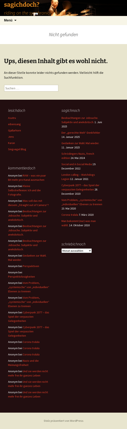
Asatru (12, 118)
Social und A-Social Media (76, 164)
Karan (11, 143)
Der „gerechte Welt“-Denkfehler (80, 132)
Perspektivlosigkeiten (21, 276)
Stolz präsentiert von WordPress (63, 421)
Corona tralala (69, 215)
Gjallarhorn (14, 130)
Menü (8, 20)
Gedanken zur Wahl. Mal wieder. (80, 143)
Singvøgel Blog (17, 149)
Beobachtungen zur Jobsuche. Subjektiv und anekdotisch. (27, 215)
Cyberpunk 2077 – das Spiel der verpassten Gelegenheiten (28, 317)
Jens (11, 136)
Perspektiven (31, 266)
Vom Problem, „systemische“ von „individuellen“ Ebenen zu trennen (28, 287)
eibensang (14, 124)
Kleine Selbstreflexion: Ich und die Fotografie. (24, 190)
